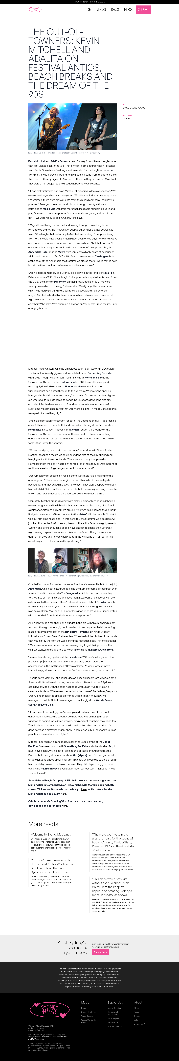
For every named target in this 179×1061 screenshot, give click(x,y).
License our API (140, 1024)
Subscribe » (100, 952)
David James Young (134, 107)
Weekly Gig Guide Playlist (88, 1021)
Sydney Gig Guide (88, 1012)
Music (85, 1002)
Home (83, 1008)
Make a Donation (114, 1008)
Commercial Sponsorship (113, 1013)
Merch (128, 9)
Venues (101, 9)
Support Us (115, 1002)
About (138, 1002)
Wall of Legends (114, 1018)
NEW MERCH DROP (81, 2)
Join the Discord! (115, 1026)
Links (136, 1020)
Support (143, 9)
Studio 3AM (42, 1050)
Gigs (88, 9)
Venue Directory (87, 1016)
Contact (137, 1016)
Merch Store (113, 1022)
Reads (115, 9)
